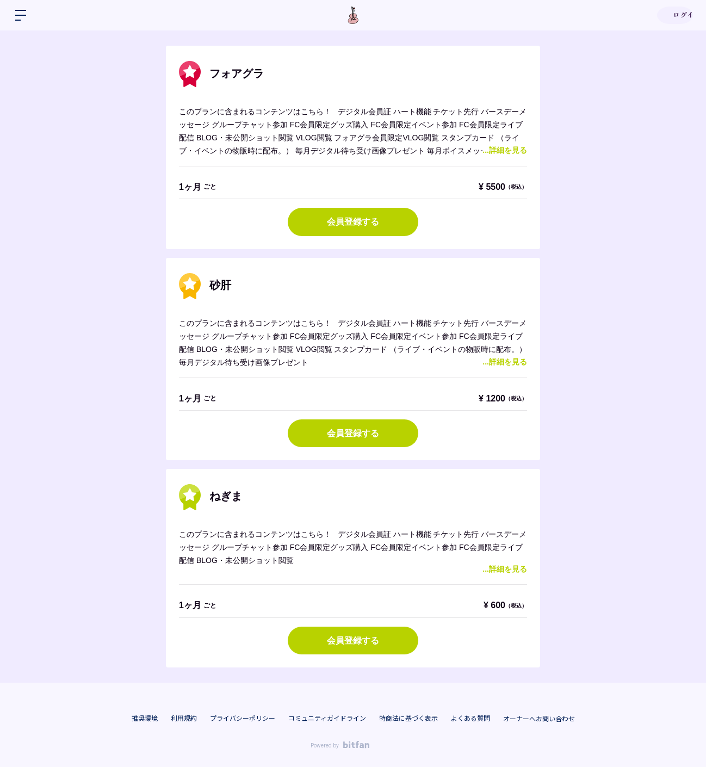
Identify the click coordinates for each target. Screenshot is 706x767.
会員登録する (353, 221)
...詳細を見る (504, 150)
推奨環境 (145, 718)
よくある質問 (470, 718)
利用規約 (184, 718)
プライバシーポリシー (242, 718)
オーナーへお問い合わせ (539, 719)
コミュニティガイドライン (327, 718)
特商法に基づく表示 (408, 718)
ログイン (673, 15)
